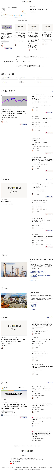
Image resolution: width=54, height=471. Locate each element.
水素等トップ (48, 179)
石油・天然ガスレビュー (43, 164)
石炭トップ (49, 382)
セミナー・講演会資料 (8, 410)
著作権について (10, 467)
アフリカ (40, 157)
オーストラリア (23, 33)
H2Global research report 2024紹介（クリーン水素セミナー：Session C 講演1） (42, 237)
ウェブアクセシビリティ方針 (27, 467)
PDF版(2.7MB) (49, 171)
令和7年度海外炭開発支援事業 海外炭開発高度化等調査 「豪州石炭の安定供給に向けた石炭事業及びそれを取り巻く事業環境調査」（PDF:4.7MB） (42, 434)
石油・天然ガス (32, 12)
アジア (39, 200)
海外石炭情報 (37, 393)
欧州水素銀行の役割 (6, 201)
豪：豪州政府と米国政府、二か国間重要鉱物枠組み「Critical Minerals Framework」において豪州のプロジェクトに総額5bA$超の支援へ (33, 38)
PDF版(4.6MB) (49, 214)
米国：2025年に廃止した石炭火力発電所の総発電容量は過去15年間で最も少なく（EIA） (42, 404)
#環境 (40, 206)
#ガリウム (29, 45)
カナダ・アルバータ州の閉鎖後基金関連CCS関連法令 (40, 275)
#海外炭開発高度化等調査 (36, 440)
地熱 (31, 446)
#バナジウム (30, 46)
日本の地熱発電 (33, 304)
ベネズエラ (43, 351)
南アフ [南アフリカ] (39, 184)
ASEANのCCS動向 (33, 274)
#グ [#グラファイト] (35, 47)
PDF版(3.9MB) (49, 133)
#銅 (32, 371)
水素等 (3, 204)
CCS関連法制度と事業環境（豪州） (37, 271)
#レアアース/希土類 (31, 47)
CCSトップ (32, 280)
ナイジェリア (44, 157)
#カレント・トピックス (36, 423)
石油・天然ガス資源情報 (12, 117)
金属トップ (49, 317)
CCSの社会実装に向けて (34, 278)
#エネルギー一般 (35, 103)
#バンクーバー (47, 41)
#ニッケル (36, 45)
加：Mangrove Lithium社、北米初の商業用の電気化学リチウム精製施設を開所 (47, 36)
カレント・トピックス (39, 421)
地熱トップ (32, 309)
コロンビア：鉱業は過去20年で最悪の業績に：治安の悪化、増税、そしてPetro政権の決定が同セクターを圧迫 (42, 390)
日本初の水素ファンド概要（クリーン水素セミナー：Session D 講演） (42, 220)
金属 (15, 41)
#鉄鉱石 (16, 42)
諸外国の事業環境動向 (34, 276)
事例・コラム (32, 306)
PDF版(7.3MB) (49, 153)
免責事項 (4, 467)
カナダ (51, 32)
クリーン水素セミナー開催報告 (38, 202)
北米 (48, 32)
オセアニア (22, 32)
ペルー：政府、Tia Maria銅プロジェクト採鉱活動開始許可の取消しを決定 (42, 367)
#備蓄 (33, 144)
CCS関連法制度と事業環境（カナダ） (37, 272)
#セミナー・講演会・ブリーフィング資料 (8, 412)
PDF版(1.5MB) (49, 113)
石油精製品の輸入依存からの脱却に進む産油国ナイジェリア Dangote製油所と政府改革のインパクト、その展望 (42, 160)
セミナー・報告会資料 (43, 101)
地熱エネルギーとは (33, 302)
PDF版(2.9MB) (49, 197)
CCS (28, 446)
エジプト (43, 183)
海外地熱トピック (33, 305)
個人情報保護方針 (18, 467)
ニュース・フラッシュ (21, 41)
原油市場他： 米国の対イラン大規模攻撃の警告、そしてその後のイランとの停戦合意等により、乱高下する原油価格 (6, 36)
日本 (42, 200)
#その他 (34, 357)
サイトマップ (50, 467)
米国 (41, 402)
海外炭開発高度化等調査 (39, 438)
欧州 (44, 200)
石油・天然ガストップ (47, 91)
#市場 (2, 43)
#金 (32, 357)
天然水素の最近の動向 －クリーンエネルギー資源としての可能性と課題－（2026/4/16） (42, 119)
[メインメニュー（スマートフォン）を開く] (52, 1)
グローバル (8, 31)
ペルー (42, 364)
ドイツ (46, 200)
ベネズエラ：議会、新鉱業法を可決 (39, 353)
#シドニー (19, 42)
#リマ (38, 357)
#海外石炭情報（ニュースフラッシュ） (38, 395)
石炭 (2, 410)
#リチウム (43, 41)
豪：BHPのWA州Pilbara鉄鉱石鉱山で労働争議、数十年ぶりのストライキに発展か (20, 37)
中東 (39, 94)
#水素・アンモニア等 (35, 124)
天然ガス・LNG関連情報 (39, 9)
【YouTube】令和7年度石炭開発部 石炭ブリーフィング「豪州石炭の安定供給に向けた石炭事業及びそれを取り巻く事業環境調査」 (14, 406)
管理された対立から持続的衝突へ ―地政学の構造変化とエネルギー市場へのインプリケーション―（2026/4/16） (42, 98)
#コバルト (33, 45)
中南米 (39, 351)
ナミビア (51, 183)
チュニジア (47, 183)
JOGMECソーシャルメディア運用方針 (40, 467)
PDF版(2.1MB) (49, 231)
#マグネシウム (34, 46)
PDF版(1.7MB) (49, 247)
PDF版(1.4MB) (8, 48)
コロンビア (43, 386)
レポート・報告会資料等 (9, 204)
